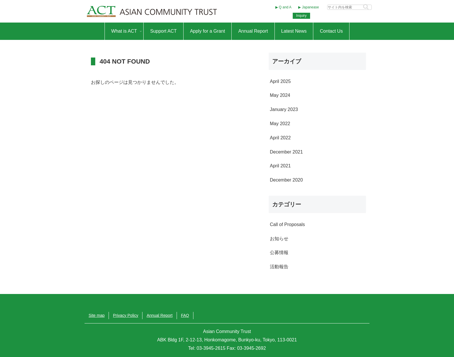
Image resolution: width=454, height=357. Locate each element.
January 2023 (284, 109)
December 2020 (286, 179)
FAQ (185, 315)
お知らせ (279, 238)
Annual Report (160, 315)
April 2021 (280, 165)
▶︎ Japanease (308, 7)
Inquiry (301, 16)
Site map (97, 315)
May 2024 (280, 95)
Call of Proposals (287, 224)
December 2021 (286, 151)
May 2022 (280, 123)
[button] (366, 6)
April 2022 (280, 137)
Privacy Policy (125, 315)
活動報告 (279, 266)
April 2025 (280, 81)
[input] (349, 7)
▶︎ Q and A (283, 7)
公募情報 (279, 252)
